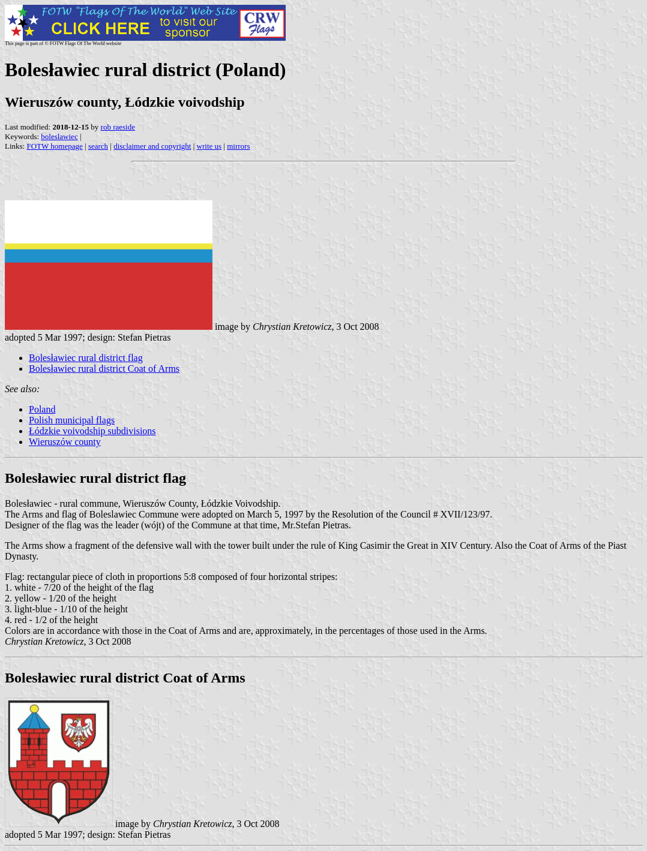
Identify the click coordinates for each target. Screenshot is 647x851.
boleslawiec (59, 136)
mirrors (238, 146)
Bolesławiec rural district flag (86, 358)
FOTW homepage (54, 146)
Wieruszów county (65, 442)
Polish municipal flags (72, 420)
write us (209, 146)
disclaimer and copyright (152, 146)
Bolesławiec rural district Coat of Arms (104, 368)
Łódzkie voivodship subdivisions (92, 431)
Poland (42, 409)
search (98, 146)
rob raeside (118, 126)
